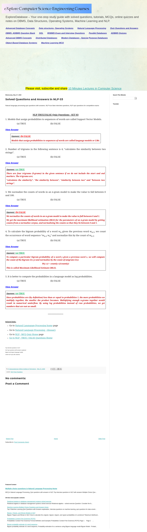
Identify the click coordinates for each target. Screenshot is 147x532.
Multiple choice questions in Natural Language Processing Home (31, 489)
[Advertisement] (53, 65)
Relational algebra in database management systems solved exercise (29, 501)
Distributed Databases (46, 38)
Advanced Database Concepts (20, 28)
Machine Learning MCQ (52, 43)
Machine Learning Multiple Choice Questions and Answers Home (28, 507)
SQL (41, 33)
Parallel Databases (98, 33)
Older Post (101, 439)
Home (56, 439)
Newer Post (9, 439)
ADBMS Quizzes (119, 33)
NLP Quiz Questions (17, 372)
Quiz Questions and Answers (124, 28)
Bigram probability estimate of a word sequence (22, 524)
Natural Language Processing (91, 28)
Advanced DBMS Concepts (19, 38)
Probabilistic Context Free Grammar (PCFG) (21, 519)
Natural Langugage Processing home (34, 325)
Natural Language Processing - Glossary (35, 330)
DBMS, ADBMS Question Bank (20, 33)
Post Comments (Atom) (21, 442)
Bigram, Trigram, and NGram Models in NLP (21, 513)
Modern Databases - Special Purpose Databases (84, 38)
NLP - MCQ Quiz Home (26, 334)
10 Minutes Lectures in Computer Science (95, 88)
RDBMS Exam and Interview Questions (66, 33)
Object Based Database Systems (21, 43)
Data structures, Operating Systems (56, 28)
